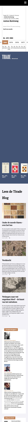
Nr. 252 (24, 47)
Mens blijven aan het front (10, 404)
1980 (5, 42)
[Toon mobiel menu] (25, 2)
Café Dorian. (7, 402)
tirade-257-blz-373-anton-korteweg (11, 26)
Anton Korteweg (9, 17)
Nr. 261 (3, 47)
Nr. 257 (12, 47)
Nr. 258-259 (8, 48)
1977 (23, 42)
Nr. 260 (5, 47)
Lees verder (6, 238)
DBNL (17, 18)
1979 (11, 42)
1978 (17, 42)
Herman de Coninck (9, 18)
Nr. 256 (14, 47)
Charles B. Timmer (14, 15)
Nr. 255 (17, 47)
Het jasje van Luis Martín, (13, 401)
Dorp (20, 401)
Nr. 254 (19, 47)
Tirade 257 (5, 15)
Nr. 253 (22, 47)
